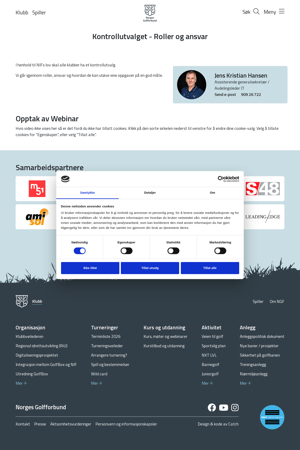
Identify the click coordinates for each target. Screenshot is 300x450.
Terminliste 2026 (105, 336)
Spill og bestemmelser (110, 364)
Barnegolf (210, 364)
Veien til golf (212, 336)
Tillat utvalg (150, 268)
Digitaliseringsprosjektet (37, 355)
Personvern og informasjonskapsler (126, 424)
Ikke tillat (90, 268)
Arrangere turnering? (109, 355)
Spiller (39, 12)
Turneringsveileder (107, 345)
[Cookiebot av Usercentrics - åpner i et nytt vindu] (221, 179)
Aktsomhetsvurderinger (70, 424)
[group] (37, 188)
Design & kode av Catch (218, 424)
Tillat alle (210, 268)
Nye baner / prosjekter (259, 345)
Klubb (22, 12)
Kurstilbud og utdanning (164, 345)
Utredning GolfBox (32, 374)
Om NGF (277, 301)
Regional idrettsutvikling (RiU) (42, 345)
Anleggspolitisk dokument (262, 336)
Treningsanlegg (253, 364)
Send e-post (226, 94)
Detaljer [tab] (150, 193)
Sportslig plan (214, 345)
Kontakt (23, 424)
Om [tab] (212, 193)
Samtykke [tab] (87, 193)
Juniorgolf (210, 374)
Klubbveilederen (29, 336)
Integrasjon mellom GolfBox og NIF (46, 364)
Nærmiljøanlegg (254, 374)
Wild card (99, 374)
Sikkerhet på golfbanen (260, 355)
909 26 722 (251, 94)
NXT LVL (209, 355)
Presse (40, 424)
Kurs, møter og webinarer (166, 336)
